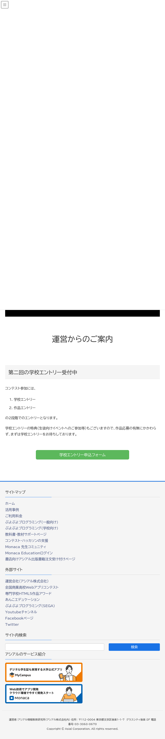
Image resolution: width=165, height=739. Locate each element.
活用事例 (12, 509)
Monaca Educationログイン (29, 553)
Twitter (12, 624)
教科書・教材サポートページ (26, 534)
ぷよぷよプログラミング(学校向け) (31, 528)
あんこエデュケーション (22, 599)
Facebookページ (19, 618)
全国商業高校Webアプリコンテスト (31, 587)
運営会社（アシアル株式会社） (27, 581)
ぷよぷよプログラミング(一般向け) (31, 522)
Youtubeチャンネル (21, 612)
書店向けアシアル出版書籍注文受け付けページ (40, 559)
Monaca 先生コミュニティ (25, 547)
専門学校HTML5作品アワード (28, 593)
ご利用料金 (13, 516)
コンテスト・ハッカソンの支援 (26, 540)
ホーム (10, 503)
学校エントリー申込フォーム (82, 455)
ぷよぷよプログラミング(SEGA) (30, 606)
